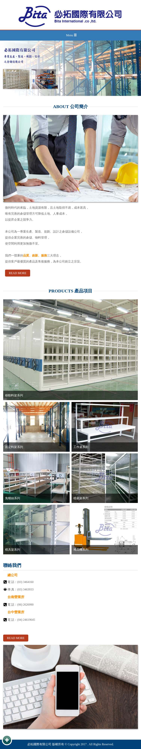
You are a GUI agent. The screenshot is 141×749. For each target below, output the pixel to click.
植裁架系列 (80, 498)
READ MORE (17, 273)
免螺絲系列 (12, 498)
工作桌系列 (80, 447)
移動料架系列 (14, 395)
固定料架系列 (14, 447)
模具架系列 (12, 549)
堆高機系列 (80, 549)
